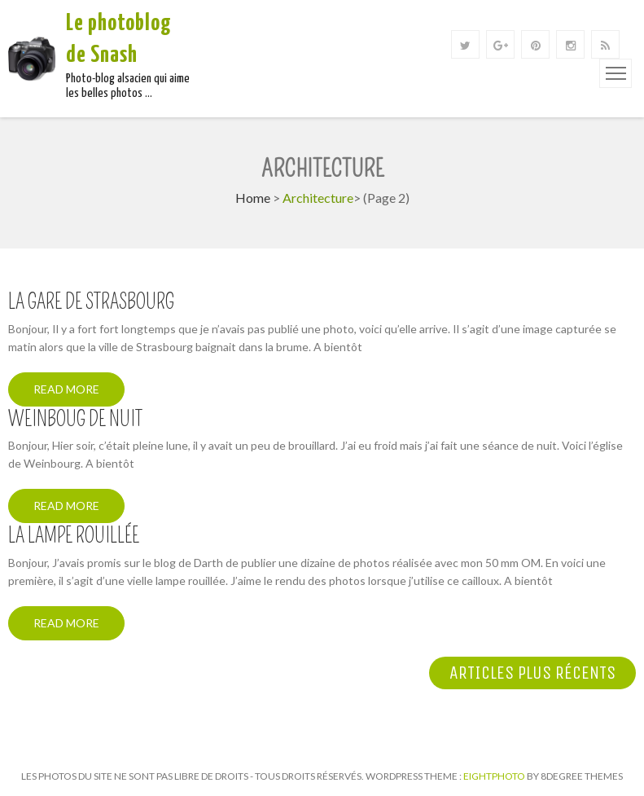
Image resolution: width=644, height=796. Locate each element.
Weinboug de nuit (75, 419)
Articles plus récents (532, 673)
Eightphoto (495, 776)
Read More (66, 389)
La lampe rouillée (73, 536)
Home (252, 197)
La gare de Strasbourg (91, 302)
